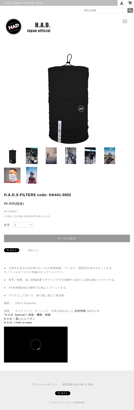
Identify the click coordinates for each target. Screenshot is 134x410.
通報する (33, 250)
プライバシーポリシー (44, 384)
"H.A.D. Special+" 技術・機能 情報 (27, 314)
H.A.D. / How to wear (18, 322)
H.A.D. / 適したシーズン (19, 318)
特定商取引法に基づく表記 (77, 384)
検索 (130, 10)
